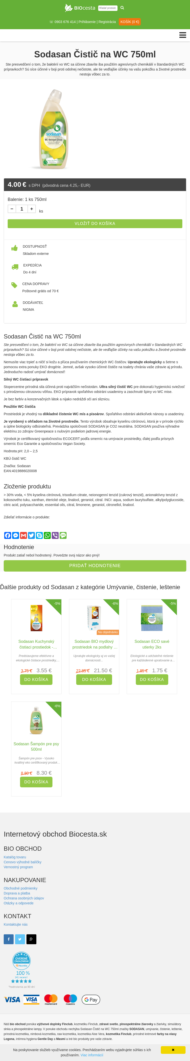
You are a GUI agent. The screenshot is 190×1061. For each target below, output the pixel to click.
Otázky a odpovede (19, 903)
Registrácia (107, 22)
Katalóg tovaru (15, 857)
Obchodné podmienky (20, 888)
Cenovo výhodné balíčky (23, 862)
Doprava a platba (17, 893)
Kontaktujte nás (16, 924)
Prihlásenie (87, 22)
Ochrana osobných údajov (24, 898)
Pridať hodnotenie (95, 565)
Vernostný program (18, 867)
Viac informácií (92, 1055)
